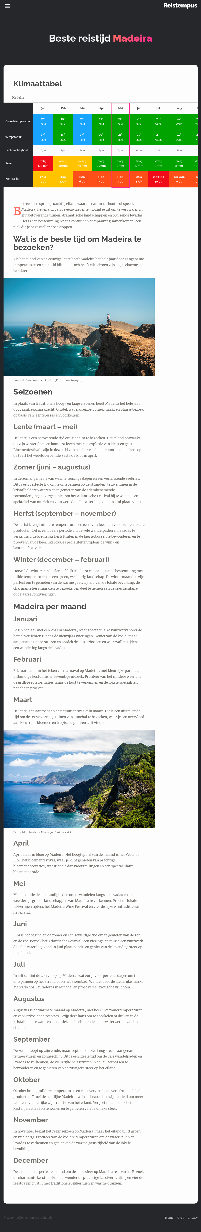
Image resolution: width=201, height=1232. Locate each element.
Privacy (193, 1217)
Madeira (18, 97)
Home (169, 1217)
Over (180, 1217)
